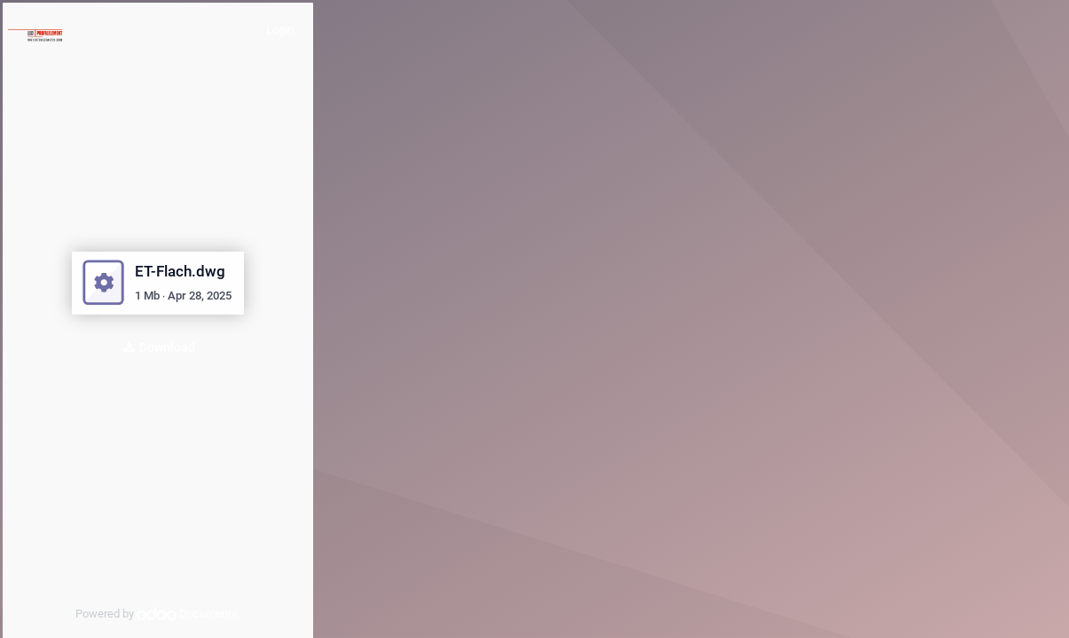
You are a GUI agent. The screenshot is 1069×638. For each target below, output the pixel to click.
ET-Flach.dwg (180, 271)
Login (280, 29)
